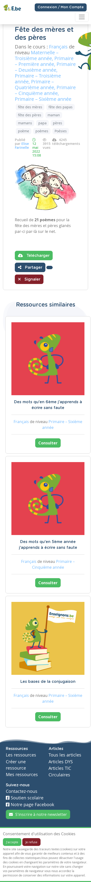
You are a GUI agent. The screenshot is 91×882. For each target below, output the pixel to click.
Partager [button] (30, 267)
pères (57, 123)
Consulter (48, 443)
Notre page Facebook (30, 804)
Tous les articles (65, 755)
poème (23, 131)
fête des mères (30, 107)
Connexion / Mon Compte (61, 7)
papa (42, 123)
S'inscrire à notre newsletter (38, 814)
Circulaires (59, 775)
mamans (25, 123)
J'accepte (12, 842)
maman (54, 115)
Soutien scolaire (24, 798)
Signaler (29, 279)
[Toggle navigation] (82, 17)
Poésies (61, 131)
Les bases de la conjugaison (47, 682)
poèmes (41, 131)
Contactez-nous (21, 791)
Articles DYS (61, 761)
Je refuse (31, 842)
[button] (49, 267)
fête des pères (29, 115)
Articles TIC (60, 768)
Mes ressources (22, 774)
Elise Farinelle (22, 145)
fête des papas (61, 107)
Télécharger (34, 255)
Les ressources (21, 755)
